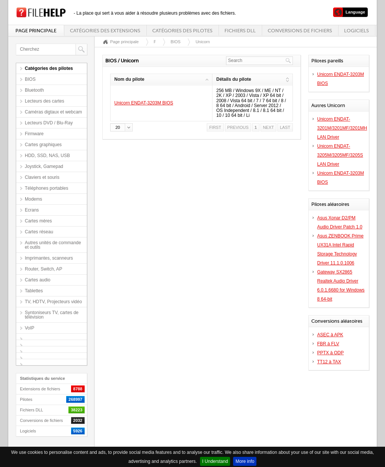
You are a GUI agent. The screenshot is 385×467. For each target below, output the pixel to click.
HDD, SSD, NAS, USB (47, 155)
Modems (33, 199)
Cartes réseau (39, 231)
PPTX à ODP (330, 352)
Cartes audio (37, 280)
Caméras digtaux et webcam (53, 112)
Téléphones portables (46, 188)
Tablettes (34, 290)
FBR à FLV (328, 343)
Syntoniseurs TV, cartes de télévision (52, 315)
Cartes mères (38, 221)
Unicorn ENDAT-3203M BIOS (143, 103)
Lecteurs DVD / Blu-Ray (49, 122)
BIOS (30, 79)
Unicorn (203, 41)
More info (244, 461)
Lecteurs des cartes (44, 101)
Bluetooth (34, 90)
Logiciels (356, 30)
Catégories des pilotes (182, 30)
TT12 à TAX (329, 361)
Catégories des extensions (105, 30)
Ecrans (32, 210)
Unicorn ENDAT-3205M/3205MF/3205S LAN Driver (340, 155)
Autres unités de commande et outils (53, 245)
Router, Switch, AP (43, 269)
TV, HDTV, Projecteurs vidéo (53, 301)
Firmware (34, 133)
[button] (121, 127)
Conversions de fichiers (300, 30)
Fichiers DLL (240, 30)
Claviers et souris (42, 177)
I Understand (215, 461)
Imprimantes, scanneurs (49, 258)
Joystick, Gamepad (44, 166)
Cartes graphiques (43, 144)
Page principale (35, 30)
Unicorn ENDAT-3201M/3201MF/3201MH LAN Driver (342, 128)
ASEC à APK (330, 334)
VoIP (29, 328)
